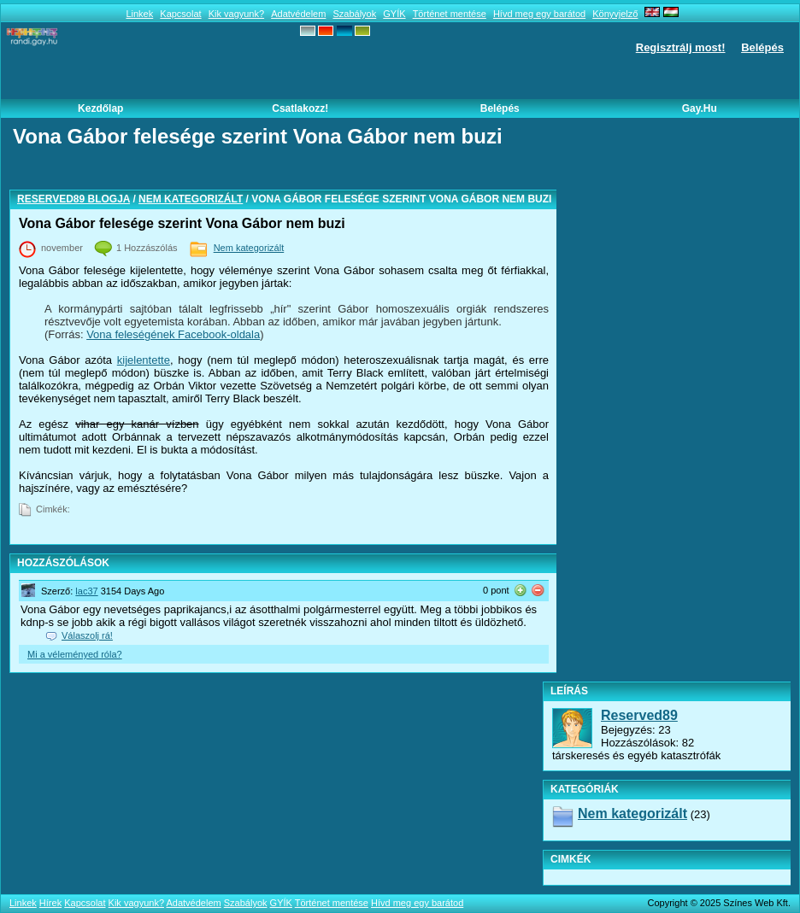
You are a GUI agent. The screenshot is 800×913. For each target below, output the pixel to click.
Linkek (139, 14)
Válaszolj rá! (87, 635)
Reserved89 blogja (73, 199)
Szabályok (354, 14)
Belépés (762, 47)
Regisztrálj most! (681, 47)
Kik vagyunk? (236, 14)
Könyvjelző (615, 14)
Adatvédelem (298, 14)
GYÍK (394, 14)
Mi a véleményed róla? (74, 654)
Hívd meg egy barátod (539, 14)
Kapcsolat (180, 14)
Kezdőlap (100, 108)
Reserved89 (639, 715)
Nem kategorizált (190, 199)
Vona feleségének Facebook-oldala (173, 334)
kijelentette (143, 360)
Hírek (50, 903)
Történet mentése (449, 14)
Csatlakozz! (300, 108)
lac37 (86, 591)
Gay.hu (699, 108)
